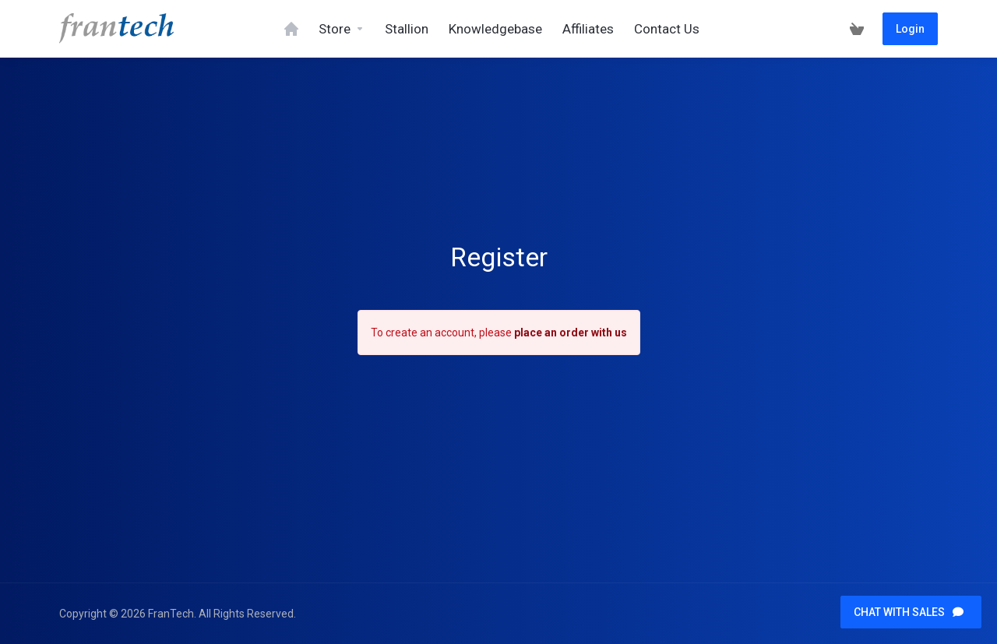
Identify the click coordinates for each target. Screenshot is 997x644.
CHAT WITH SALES (909, 612)
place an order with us (570, 332)
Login (910, 29)
